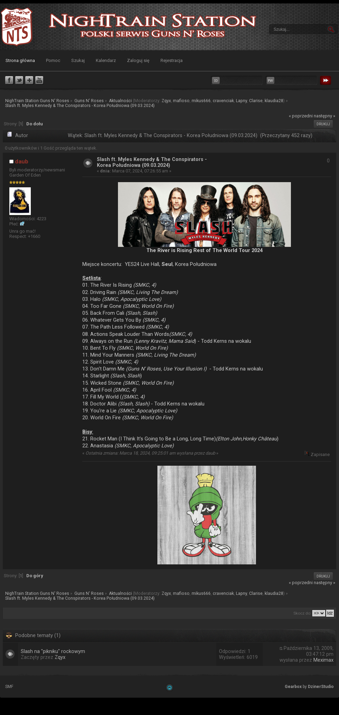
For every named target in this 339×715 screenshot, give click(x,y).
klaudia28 (274, 100)
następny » (324, 115)
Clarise (256, 100)
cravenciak (223, 100)
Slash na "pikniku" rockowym (53, 651)
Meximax (323, 660)
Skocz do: (302, 613)
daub (21, 161)
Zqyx (166, 100)
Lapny (241, 100)
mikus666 (201, 100)
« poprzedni (301, 115)
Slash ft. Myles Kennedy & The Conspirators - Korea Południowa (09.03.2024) (152, 162)
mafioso (181, 100)
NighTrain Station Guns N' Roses (16, 27)
